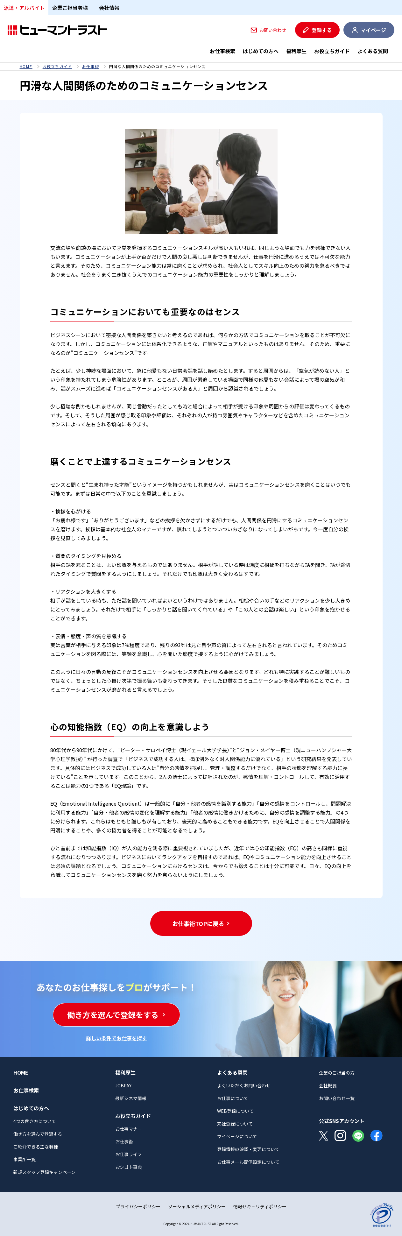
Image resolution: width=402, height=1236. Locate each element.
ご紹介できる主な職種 (35, 1146)
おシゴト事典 (128, 1167)
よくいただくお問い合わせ (244, 1085)
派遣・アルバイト (24, 7)
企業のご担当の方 (337, 1073)
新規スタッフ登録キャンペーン (44, 1172)
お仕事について (232, 1098)
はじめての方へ (261, 51)
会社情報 (109, 7)
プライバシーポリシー (138, 1206)
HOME (26, 66)
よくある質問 (372, 51)
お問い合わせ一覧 (337, 1098)
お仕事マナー (128, 1129)
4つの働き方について (34, 1121)
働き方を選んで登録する (37, 1134)
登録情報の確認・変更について (248, 1149)
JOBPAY (123, 1085)
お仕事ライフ (128, 1154)
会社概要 (328, 1085)
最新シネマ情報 (130, 1098)
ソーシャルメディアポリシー (197, 1206)
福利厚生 (296, 51)
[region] (201, 66)
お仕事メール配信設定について (248, 1162)
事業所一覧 (24, 1159)
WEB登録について (235, 1111)
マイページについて (237, 1136)
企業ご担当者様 (70, 7)
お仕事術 (90, 66)
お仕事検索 (222, 51)
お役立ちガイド (332, 51)
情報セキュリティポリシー (259, 1206)
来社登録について (235, 1123)
